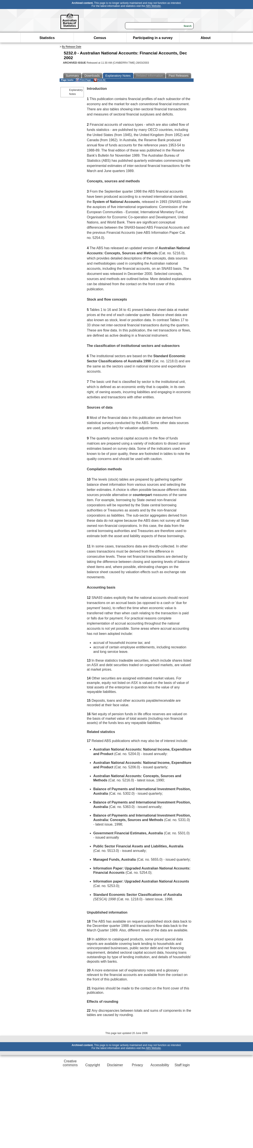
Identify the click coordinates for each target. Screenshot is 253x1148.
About (206, 38)
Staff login (182, 1065)
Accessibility (160, 1065)
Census (100, 38)
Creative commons (70, 1063)
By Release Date (71, 46)
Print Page (83, 80)
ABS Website (153, 5)
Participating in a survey (153, 38)
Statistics (47, 38)
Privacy (137, 1065)
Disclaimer (115, 1065)
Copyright (92, 1065)
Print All (99, 80)
